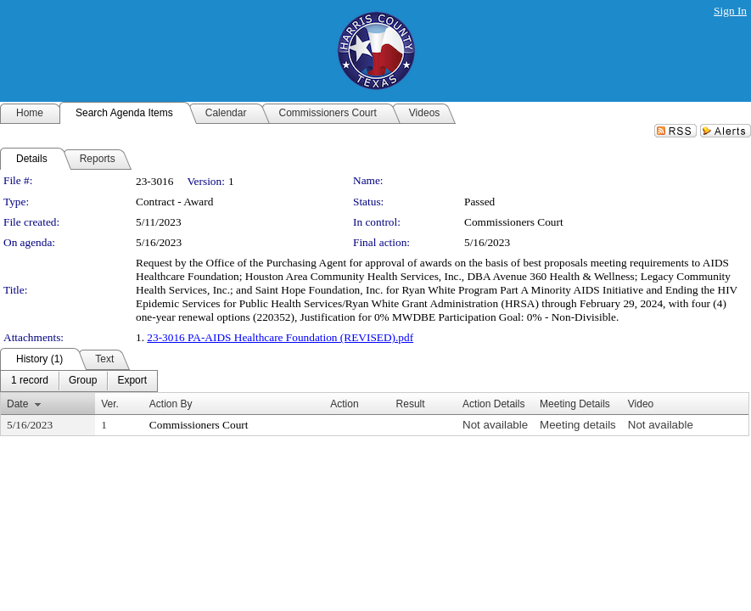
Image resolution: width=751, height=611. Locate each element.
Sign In (730, 10)
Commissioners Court (513, 222)
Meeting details (578, 424)
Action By (171, 404)
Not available (495, 424)
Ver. (110, 404)
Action (344, 404)
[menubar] (79, 381)
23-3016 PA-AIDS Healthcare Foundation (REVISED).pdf (280, 337)
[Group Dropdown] (83, 381)
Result (410, 404)
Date (17, 404)
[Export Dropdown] (132, 381)
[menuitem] (30, 381)
